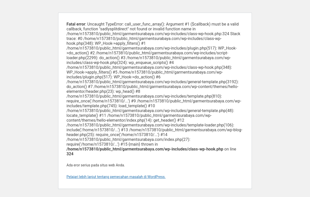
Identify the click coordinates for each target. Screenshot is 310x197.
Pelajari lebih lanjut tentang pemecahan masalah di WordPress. (116, 177)
